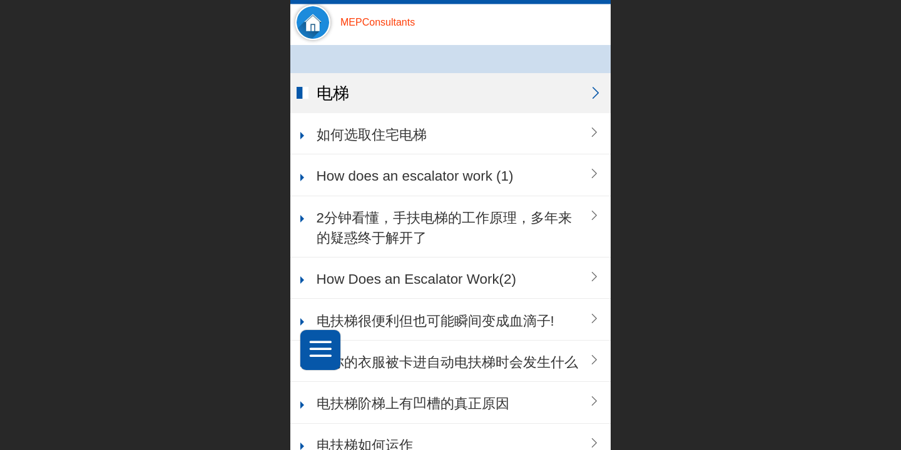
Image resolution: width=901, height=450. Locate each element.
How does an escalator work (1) (415, 176)
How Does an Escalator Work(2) (416, 279)
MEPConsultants (377, 22)
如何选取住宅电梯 (372, 134)
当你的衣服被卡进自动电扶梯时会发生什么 (447, 362)
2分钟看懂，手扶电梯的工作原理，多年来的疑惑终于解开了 (444, 228)
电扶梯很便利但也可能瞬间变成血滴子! (435, 321)
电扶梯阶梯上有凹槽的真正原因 (413, 403)
